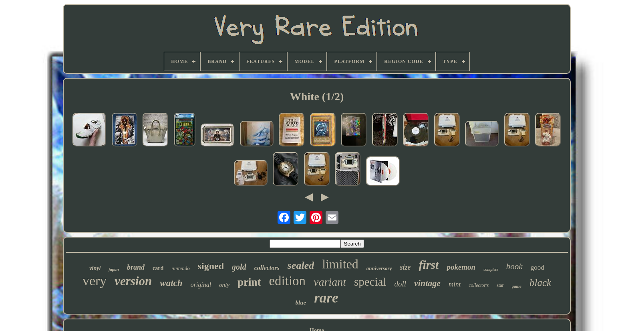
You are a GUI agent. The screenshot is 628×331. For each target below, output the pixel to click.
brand (136, 267)
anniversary (379, 268)
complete (490, 269)
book (514, 266)
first (429, 264)
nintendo (180, 268)
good (537, 267)
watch (171, 283)
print (249, 282)
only (224, 285)
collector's (479, 285)
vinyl (95, 268)
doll (401, 284)
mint (455, 284)
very (95, 280)
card (158, 268)
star (500, 285)
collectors (267, 267)
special (370, 281)
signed (211, 266)
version (133, 281)
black (540, 282)
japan (114, 269)
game (516, 286)
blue (301, 302)
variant (330, 282)
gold (239, 266)
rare (326, 298)
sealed (301, 265)
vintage (427, 283)
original (201, 284)
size (405, 267)
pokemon (461, 267)
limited (340, 264)
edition (287, 281)
